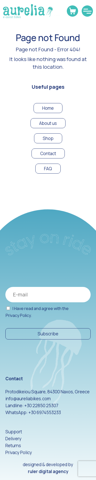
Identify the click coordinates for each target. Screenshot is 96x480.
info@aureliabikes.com (28, 399)
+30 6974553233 (44, 412)
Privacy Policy (18, 315)
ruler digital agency (48, 471)
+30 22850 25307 (41, 405)
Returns (13, 445)
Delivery (13, 439)
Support (13, 432)
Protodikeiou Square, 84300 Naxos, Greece (47, 392)
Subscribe (48, 334)
